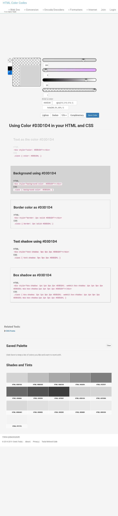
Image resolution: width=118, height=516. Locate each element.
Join (103, 9)
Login (113, 9)
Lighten (45, 115)
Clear (109, 346)
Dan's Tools (17, 442)
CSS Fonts (10, 331)
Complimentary (77, 115)
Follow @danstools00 (11, 437)
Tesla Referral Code (49, 442)
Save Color (92, 115)
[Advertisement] (59, 33)
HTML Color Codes (15, 2)
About (27, 442)
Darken (55, 115)
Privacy (36, 442)
